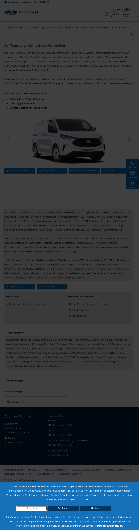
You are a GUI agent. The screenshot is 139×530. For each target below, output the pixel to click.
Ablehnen (95, 508)
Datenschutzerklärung (109, 525)
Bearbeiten (31, 508)
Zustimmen (63, 508)
